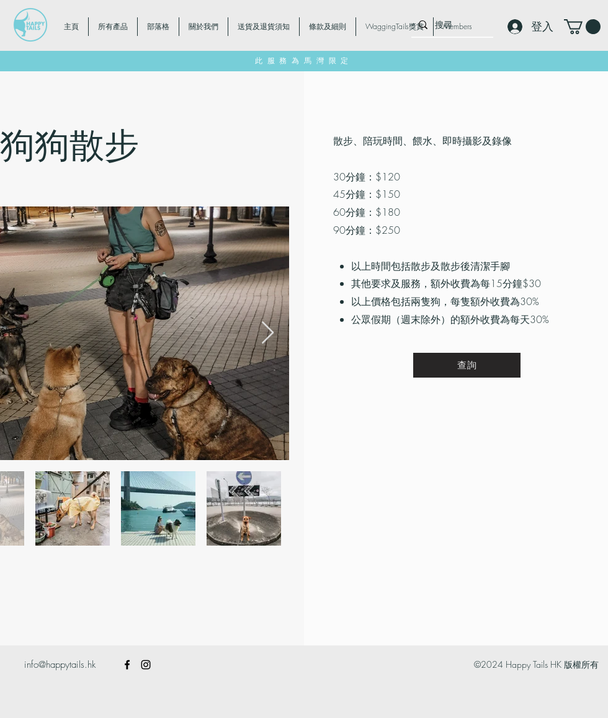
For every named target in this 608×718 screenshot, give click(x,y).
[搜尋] (451, 25)
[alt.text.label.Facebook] (127, 664)
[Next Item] (268, 333)
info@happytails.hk (60, 664)
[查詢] (467, 365)
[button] (582, 26)
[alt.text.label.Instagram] (146, 664)
